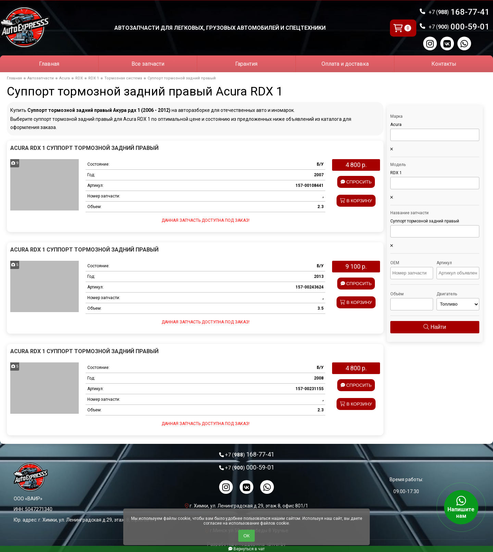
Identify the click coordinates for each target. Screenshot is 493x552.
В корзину (356, 200)
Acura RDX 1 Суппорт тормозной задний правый (84, 148)
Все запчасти (147, 64)
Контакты (443, 64)
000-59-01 (459, 26)
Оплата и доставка (345, 64)
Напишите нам (461, 507)
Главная (49, 64)
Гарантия (246, 64)
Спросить (356, 181)
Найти (435, 327)
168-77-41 (459, 12)
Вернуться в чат (246, 549)
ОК (246, 535)
